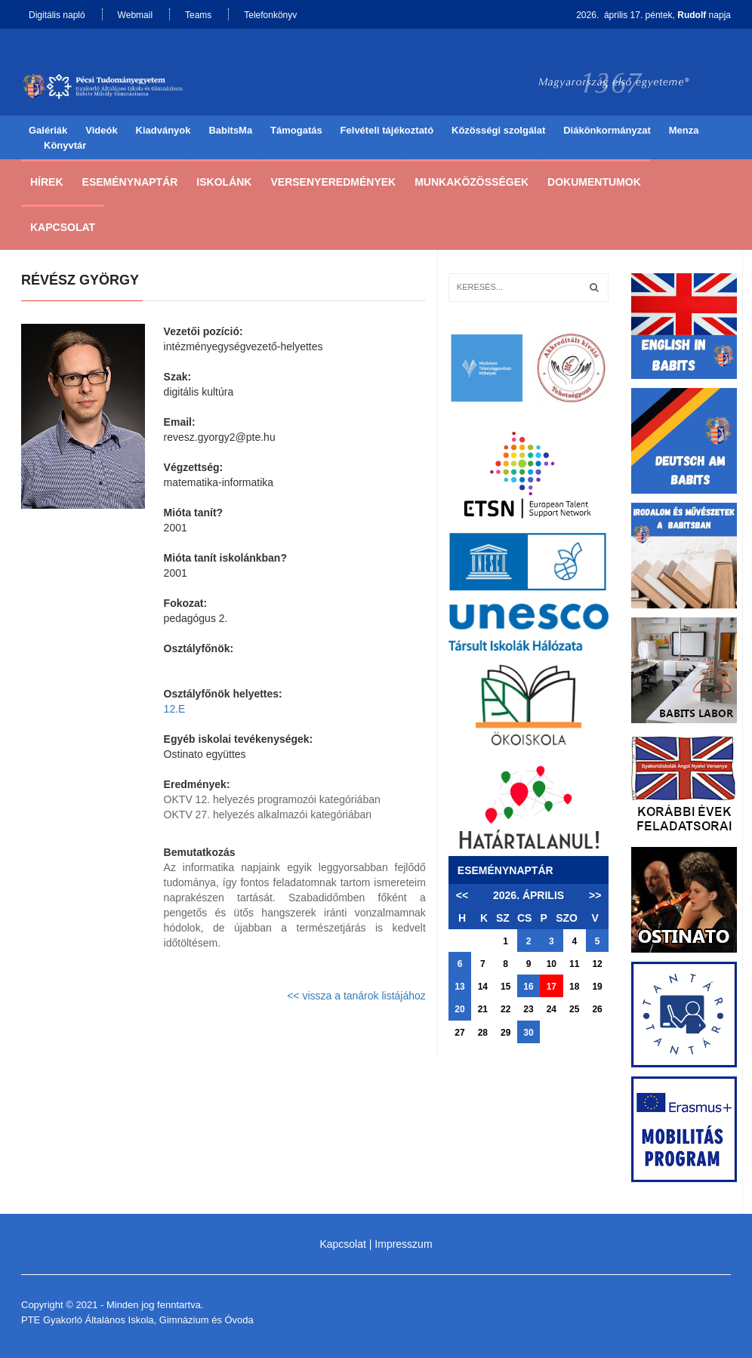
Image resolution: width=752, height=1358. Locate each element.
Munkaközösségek (472, 182)
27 (459, 1032)
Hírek (46, 182)
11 (574, 964)
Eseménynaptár (130, 182)
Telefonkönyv (270, 15)
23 (528, 1009)
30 (528, 1032)
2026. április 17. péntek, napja (653, 15)
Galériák (48, 130)
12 (597, 964)
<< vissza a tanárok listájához (356, 996)
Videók (101, 130)
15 (505, 986)
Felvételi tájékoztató (387, 130)
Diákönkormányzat (607, 130)
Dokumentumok (594, 182)
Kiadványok (163, 130)
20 (459, 1009)
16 (528, 986)
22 (505, 1009)
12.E (175, 709)
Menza (684, 130)
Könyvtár (65, 145)
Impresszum (403, 1244)
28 (483, 1032)
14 (483, 986)
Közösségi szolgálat (498, 130)
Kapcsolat (62, 227)
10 (551, 964)
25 (574, 1009)
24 (551, 1009)
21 (483, 1009)
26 (597, 1009)
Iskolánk (223, 182)
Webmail (135, 15)
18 (574, 986)
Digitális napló (57, 15)
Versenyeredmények (333, 182)
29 (505, 1032)
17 (551, 986)
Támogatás (296, 130)
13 (459, 986)
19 (597, 986)
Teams (198, 15)
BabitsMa (230, 130)
